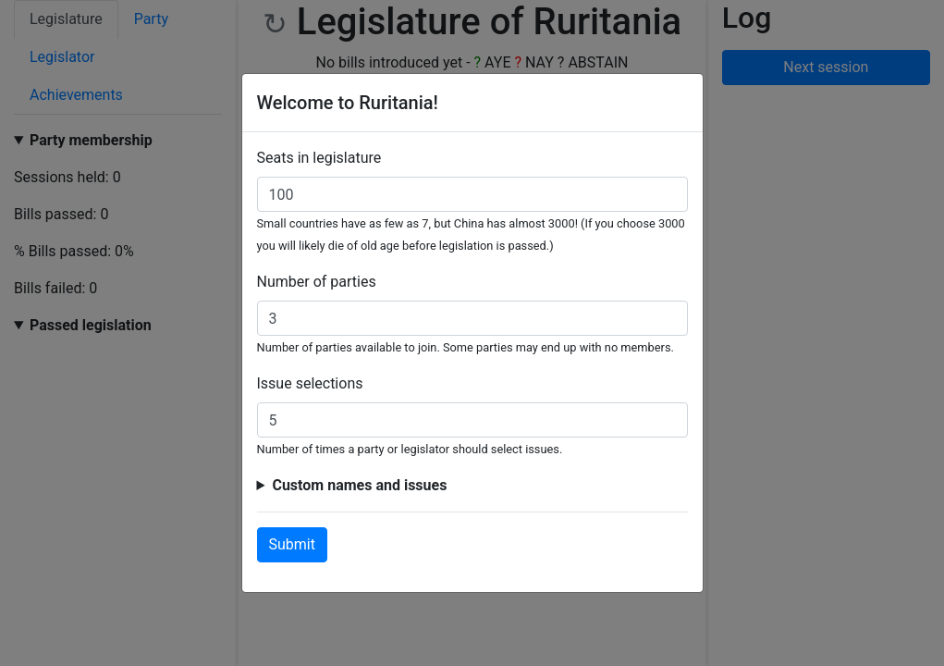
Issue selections (310, 383)
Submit (292, 544)
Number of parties (316, 281)
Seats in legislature (319, 157)
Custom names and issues (359, 485)
